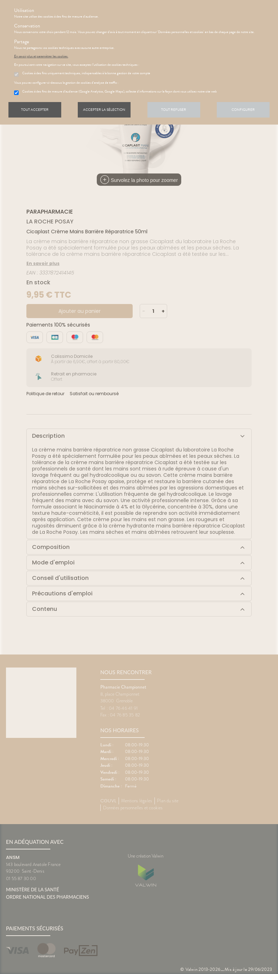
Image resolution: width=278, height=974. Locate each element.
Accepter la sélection (104, 109)
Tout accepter (35, 109)
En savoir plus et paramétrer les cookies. (41, 56)
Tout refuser (173, 109)
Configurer (243, 109)
